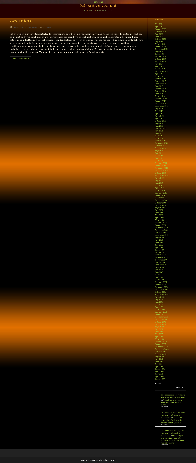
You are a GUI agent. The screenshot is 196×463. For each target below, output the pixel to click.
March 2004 (160, 369)
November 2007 (161, 260)
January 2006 (160, 314)
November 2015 (161, 103)
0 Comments (48, 27)
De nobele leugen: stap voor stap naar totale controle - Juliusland (173, 415)
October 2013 (160, 121)
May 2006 (159, 304)
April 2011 (159, 158)
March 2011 (160, 160)
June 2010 (159, 183)
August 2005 (160, 327)
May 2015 (159, 111)
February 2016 (161, 98)
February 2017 (161, 88)
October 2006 (160, 292)
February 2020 (161, 56)
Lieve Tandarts (20, 20)
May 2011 (159, 155)
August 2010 (160, 178)
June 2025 (159, 34)
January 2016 (160, 101)
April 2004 (159, 366)
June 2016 (159, 93)
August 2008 (160, 237)
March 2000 (160, 379)
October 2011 (160, 145)
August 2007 (160, 267)
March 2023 (160, 44)
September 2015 (162, 106)
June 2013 (159, 126)
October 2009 (160, 203)
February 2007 (161, 282)
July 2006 (159, 299)
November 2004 (161, 349)
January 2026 (160, 29)
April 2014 (159, 118)
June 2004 (159, 361)
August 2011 (160, 150)
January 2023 (160, 46)
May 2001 (159, 374)
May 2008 (159, 245)
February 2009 (161, 222)
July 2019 (159, 64)
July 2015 (159, 108)
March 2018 (160, 76)
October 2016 (160, 91)
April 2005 (159, 336)
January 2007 (160, 284)
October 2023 (160, 39)
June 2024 (159, 36)
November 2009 (161, 200)
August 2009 (160, 207)
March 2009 (160, 220)
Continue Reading (21, 59)
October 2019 (160, 59)
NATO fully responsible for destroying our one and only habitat (172, 420)
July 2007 (159, 270)
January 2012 (160, 141)
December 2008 (161, 227)
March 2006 (160, 309)
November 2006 (161, 289)
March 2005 (160, 339)
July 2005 (159, 329)
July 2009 (159, 210)
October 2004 (160, 351)
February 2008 (161, 252)
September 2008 (162, 235)
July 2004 (159, 359)
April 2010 (159, 188)
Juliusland (98, 1)
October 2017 (160, 81)
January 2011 (160, 165)
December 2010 (161, 168)
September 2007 (162, 264)
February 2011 (161, 163)
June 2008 (159, 242)
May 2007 (159, 274)
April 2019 (159, 66)
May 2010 (159, 185)
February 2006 (161, 312)
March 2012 (160, 138)
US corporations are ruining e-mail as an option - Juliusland (173, 396)
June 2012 (159, 133)
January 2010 (160, 195)
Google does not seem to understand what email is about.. (172, 402)
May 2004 (159, 364)
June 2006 (159, 302)
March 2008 (160, 250)
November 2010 (161, 170)
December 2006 (161, 287)
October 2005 (160, 322)
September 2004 (162, 354)
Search (158, 383)
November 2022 (161, 49)
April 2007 (159, 277)
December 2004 (161, 346)
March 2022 (160, 54)
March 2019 (160, 69)
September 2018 (162, 71)
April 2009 (159, 217)
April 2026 (159, 26)
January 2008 (160, 255)
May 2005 (159, 334)
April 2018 (159, 74)
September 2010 (162, 175)
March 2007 (160, 279)
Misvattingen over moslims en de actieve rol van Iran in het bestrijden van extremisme (172, 439)
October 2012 (160, 128)
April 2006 (159, 307)
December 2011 (161, 143)
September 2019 (162, 61)
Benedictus (18, 27)
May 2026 (159, 24)
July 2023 (159, 41)
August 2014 (160, 116)
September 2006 (162, 294)
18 (110, 11)
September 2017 (162, 84)
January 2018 (160, 78)
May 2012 (159, 135)
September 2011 (162, 148)
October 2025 (160, 31)
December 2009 (161, 198)
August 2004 (160, 356)
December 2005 (161, 317)
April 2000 (159, 376)
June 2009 (159, 212)
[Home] (85, 11)
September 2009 (162, 205)
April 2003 (159, 371)
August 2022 (160, 51)
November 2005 (161, 319)
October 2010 (160, 173)
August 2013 (160, 123)
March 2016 (160, 96)
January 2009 (160, 225)
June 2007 (159, 272)
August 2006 (160, 297)
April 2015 (159, 113)
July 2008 (159, 240)
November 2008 (161, 230)
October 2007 (160, 262)
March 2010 (160, 190)
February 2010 (161, 193)
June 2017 (159, 86)
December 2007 (161, 257)
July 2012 (159, 131)
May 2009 (159, 215)
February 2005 (161, 341)
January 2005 (160, 344)
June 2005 (159, 331)
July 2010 (159, 180)
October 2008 (160, 232)
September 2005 (162, 324)
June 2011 (159, 153)
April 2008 (159, 247)
